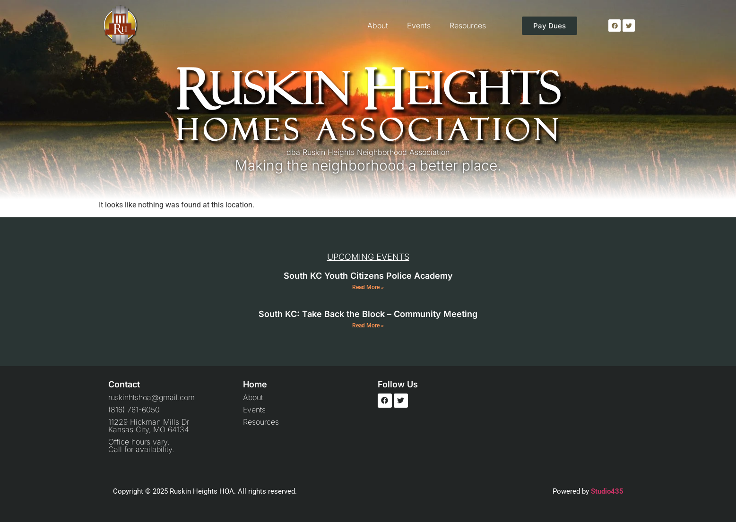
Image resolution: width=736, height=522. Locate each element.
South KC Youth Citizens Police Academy (368, 276)
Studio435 (607, 491)
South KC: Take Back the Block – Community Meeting (368, 314)
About (377, 25)
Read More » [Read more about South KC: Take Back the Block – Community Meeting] (368, 325)
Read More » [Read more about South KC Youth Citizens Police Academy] (368, 287)
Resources (468, 25)
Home (255, 384)
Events (419, 25)
